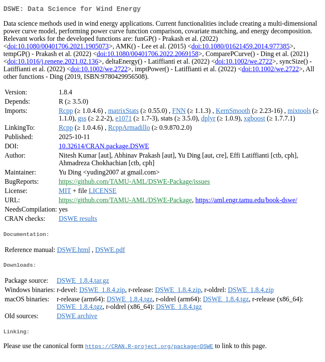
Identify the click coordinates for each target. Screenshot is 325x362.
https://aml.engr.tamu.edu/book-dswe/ (246, 201)
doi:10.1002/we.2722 (243, 63)
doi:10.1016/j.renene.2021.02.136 (52, 63)
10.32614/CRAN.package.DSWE (104, 147)
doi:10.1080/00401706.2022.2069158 (147, 55)
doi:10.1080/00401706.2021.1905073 (58, 47)
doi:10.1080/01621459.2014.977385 (241, 47)
